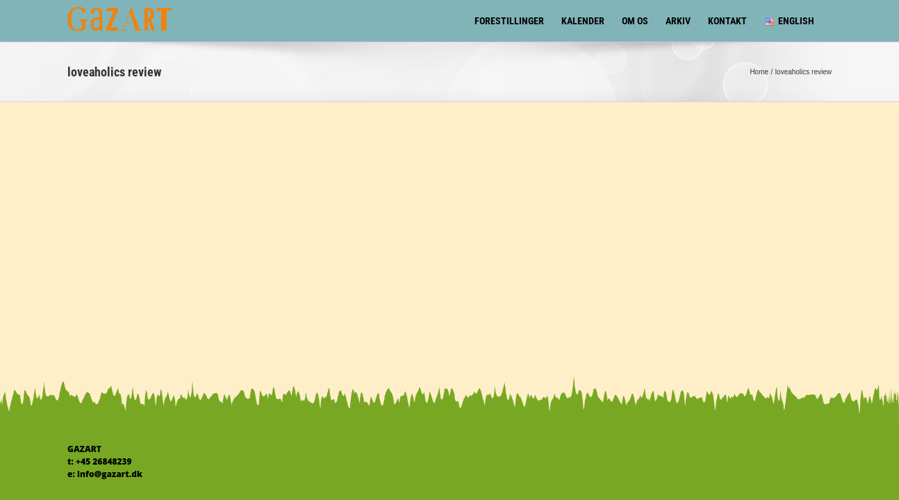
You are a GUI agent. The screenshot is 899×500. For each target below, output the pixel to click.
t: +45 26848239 (99, 461)
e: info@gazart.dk (104, 474)
